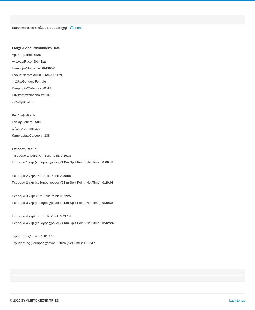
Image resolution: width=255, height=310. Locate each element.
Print (76, 28)
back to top (237, 300)
